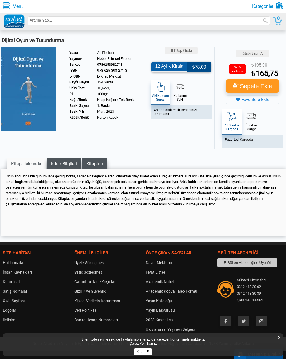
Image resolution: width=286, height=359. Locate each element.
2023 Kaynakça (159, 320)
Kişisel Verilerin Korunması (97, 301)
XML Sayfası (14, 301)
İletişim (9, 320)
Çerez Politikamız (143, 343)
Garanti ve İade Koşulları (95, 282)
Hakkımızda (13, 263)
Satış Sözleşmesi (88, 272)
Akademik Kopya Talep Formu (171, 291)
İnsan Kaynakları (17, 272)
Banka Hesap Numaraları (96, 320)
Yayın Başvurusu (160, 310)
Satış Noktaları (15, 291)
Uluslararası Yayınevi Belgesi (170, 329)
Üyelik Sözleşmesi (89, 263)
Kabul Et (143, 352)
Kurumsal (11, 282)
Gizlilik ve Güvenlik (90, 291)
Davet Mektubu (159, 263)
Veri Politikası (85, 310)
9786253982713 (110, 64)
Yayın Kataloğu (159, 301)
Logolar (9, 310)
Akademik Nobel (160, 282)
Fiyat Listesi (156, 272)
